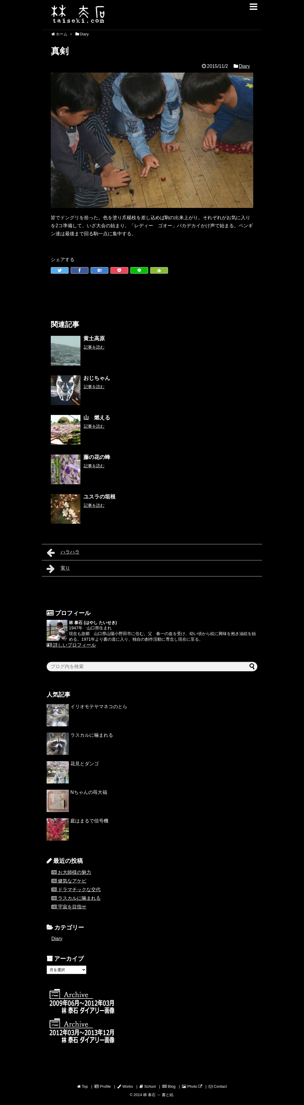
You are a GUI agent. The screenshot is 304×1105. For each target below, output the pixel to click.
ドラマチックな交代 (79, 889)
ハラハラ (63, 552)
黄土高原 (94, 338)
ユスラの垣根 (99, 497)
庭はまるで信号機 (89, 820)
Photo (192, 1086)
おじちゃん (96, 378)
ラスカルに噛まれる (91, 735)
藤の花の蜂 (96, 457)
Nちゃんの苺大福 (88, 792)
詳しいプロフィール (71, 645)
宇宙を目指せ (72, 906)
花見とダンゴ (84, 763)
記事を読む (94, 347)
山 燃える (96, 418)
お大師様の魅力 (74, 872)
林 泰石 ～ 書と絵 (158, 1095)
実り (58, 568)
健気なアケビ (72, 880)
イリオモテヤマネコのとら (98, 706)
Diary (244, 66)
